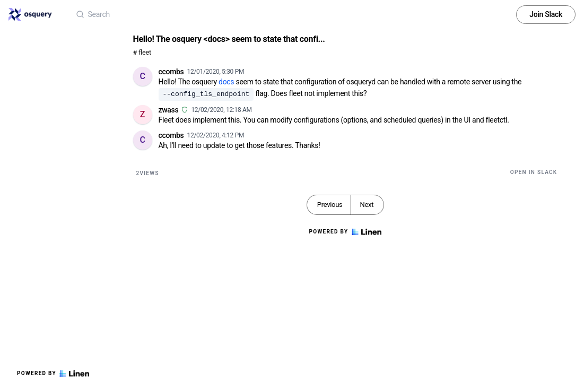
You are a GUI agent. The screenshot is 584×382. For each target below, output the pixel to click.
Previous (330, 205)
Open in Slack (533, 172)
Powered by (53, 373)
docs (226, 81)
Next (366, 205)
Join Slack (545, 14)
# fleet (142, 52)
